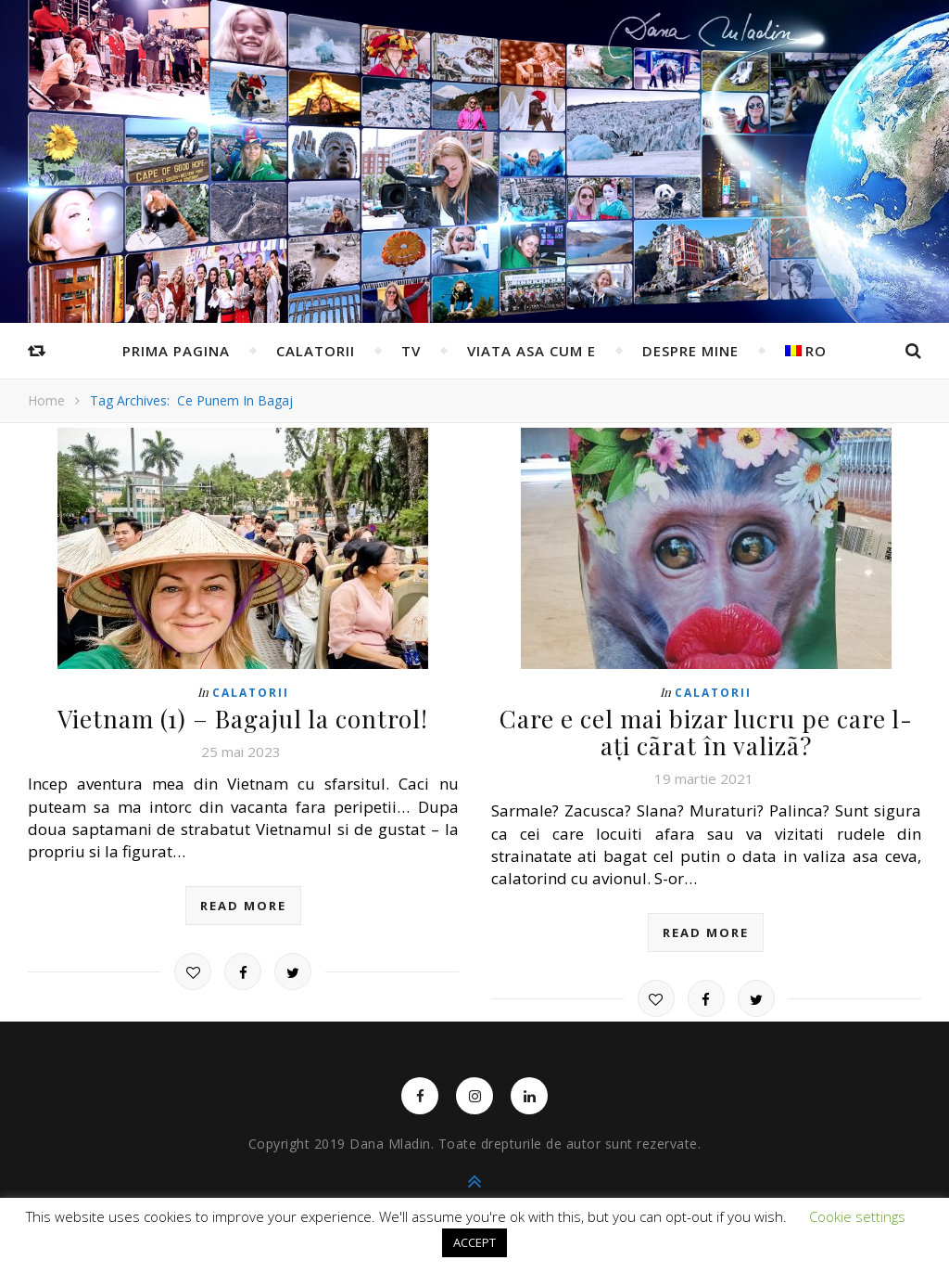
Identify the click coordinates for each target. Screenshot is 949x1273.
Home (46, 400)
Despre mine (690, 350)
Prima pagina (176, 350)
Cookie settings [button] (857, 1216)
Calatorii (315, 350)
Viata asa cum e (531, 350)
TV (411, 350)
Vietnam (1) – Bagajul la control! (242, 718)
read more (243, 905)
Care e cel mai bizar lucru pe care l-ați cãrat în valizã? (706, 732)
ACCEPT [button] (474, 1242)
